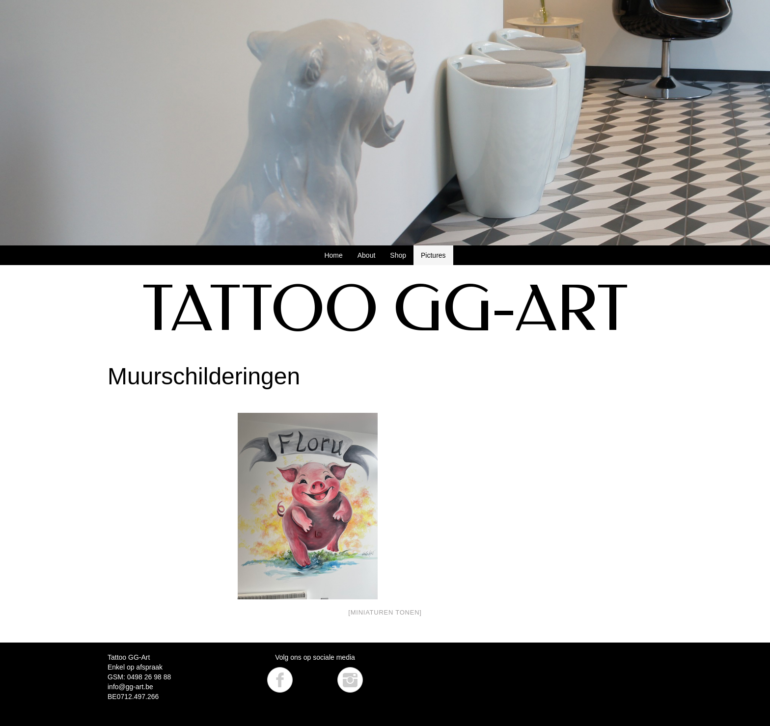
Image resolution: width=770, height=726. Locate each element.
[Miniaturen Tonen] (384, 612)
